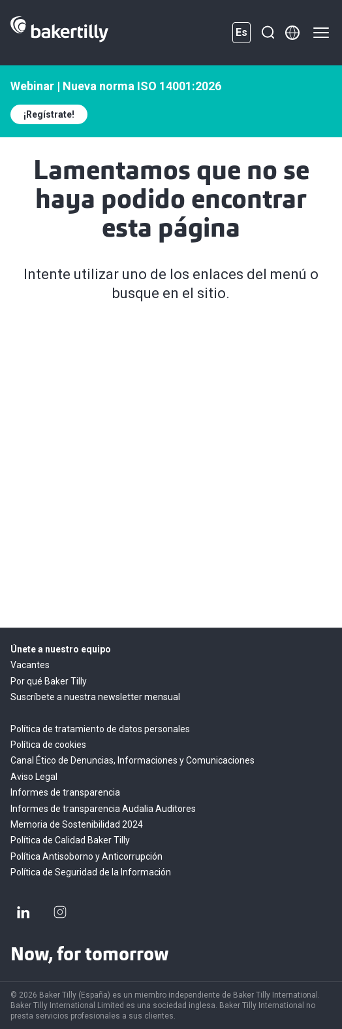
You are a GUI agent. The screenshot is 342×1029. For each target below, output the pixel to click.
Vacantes (30, 665)
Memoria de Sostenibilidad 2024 (76, 824)
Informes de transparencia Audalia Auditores (103, 808)
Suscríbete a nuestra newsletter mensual (95, 697)
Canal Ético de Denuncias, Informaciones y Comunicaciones (132, 760)
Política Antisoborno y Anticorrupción (86, 856)
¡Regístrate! (48, 114)
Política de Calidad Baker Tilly (70, 840)
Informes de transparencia (65, 792)
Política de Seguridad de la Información (90, 872)
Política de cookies (48, 744)
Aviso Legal (33, 776)
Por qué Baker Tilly (48, 681)
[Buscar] (267, 32)
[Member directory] (292, 33)
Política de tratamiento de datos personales (100, 729)
